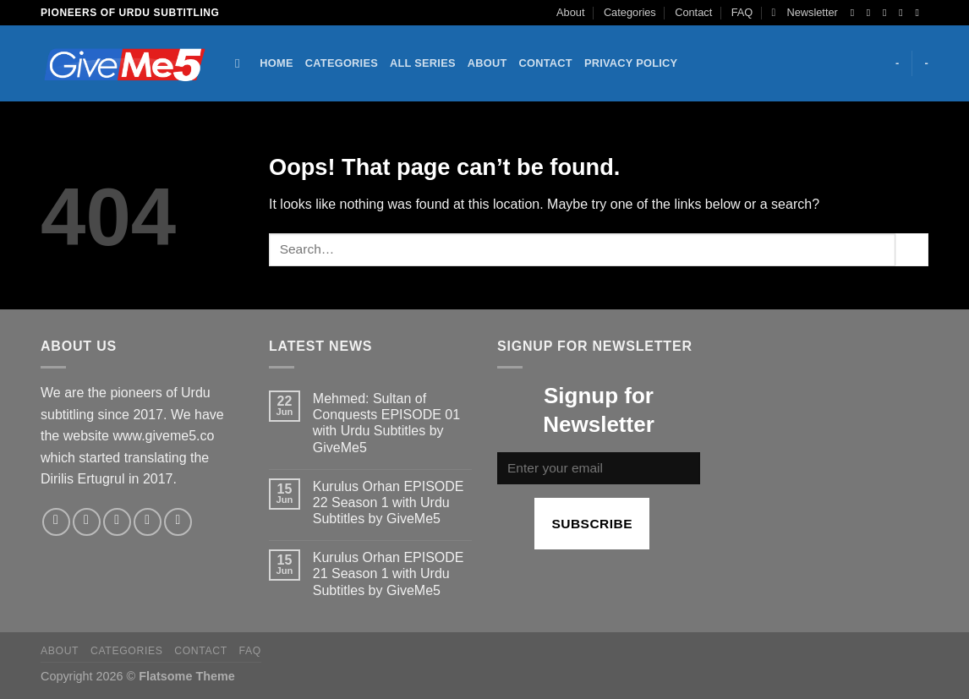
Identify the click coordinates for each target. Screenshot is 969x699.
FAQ (742, 12)
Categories (630, 12)
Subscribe (591, 523)
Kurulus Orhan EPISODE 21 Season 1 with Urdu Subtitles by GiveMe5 (388, 573)
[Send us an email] (904, 13)
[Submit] (911, 249)
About (570, 12)
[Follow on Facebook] (856, 13)
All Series (423, 63)
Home (276, 63)
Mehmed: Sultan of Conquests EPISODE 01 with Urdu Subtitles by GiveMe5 (386, 423)
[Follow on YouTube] (920, 13)
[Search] (241, 63)
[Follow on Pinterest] (178, 522)
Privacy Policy (630, 63)
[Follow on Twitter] (888, 13)
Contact (693, 12)
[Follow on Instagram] (872, 13)
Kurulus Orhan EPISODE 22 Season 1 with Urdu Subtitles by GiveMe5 (388, 502)
